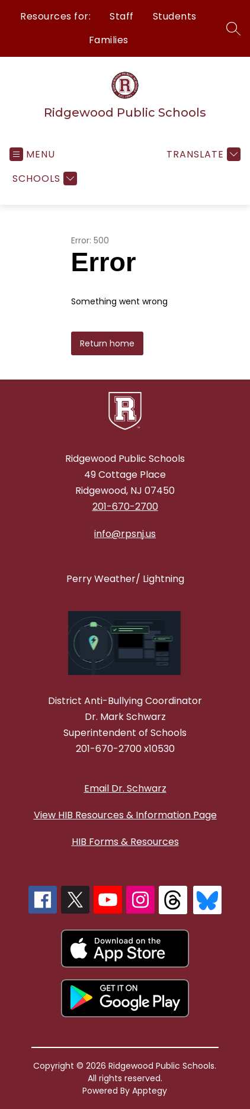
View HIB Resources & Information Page (125, 815)
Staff (122, 16)
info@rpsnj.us (125, 534)
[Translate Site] (202, 154)
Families (109, 40)
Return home (107, 343)
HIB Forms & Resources (125, 841)
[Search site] (233, 28)
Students (175, 16)
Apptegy (149, 1091)
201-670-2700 (125, 506)
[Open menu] (32, 154)
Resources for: (55, 16)
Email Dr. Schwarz (125, 788)
